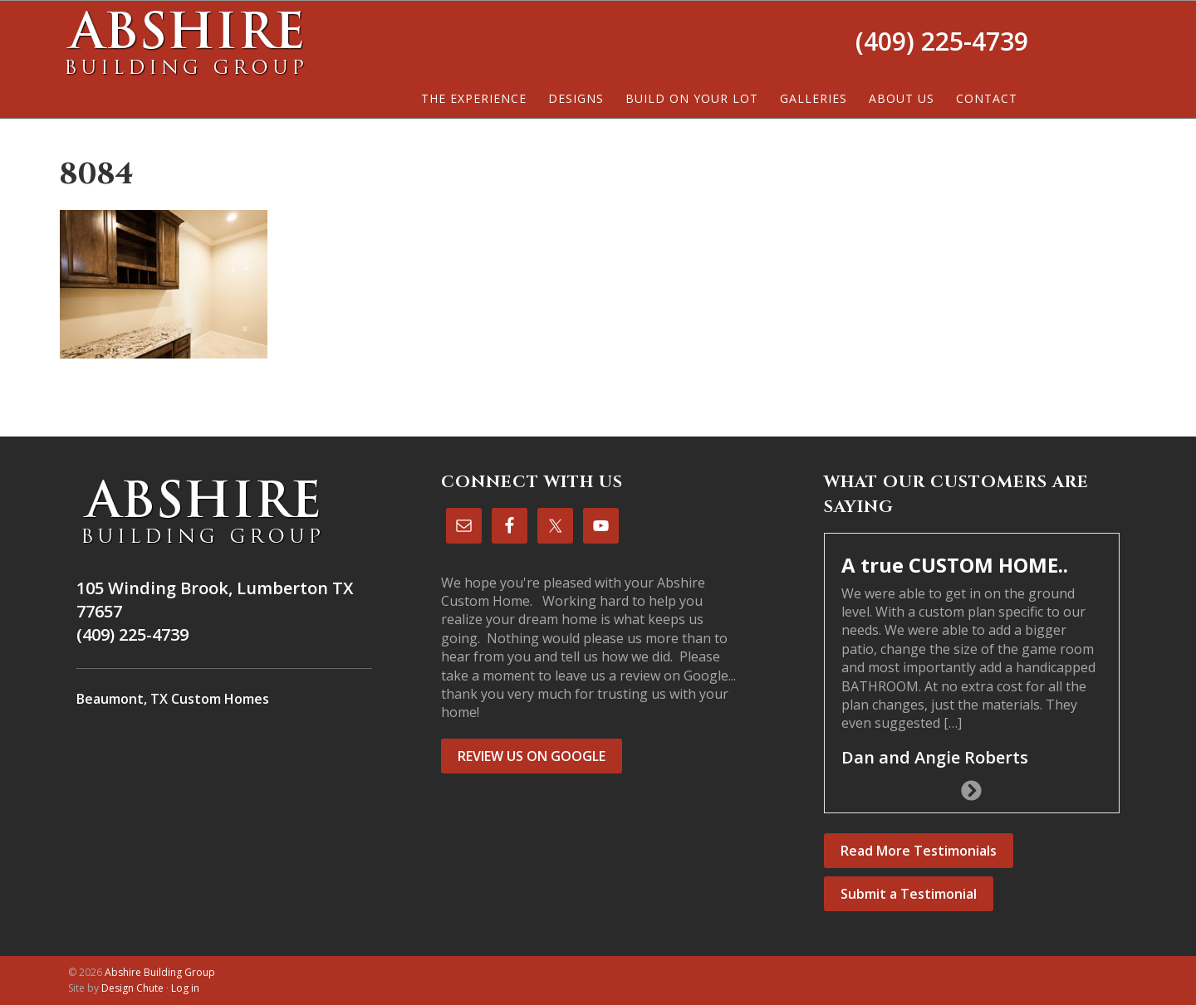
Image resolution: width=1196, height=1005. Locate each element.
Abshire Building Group (184, 42)
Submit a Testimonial (909, 894)
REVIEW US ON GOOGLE (531, 756)
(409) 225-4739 (941, 41)
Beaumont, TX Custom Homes (172, 699)
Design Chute (132, 988)
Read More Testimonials (919, 851)
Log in (185, 988)
